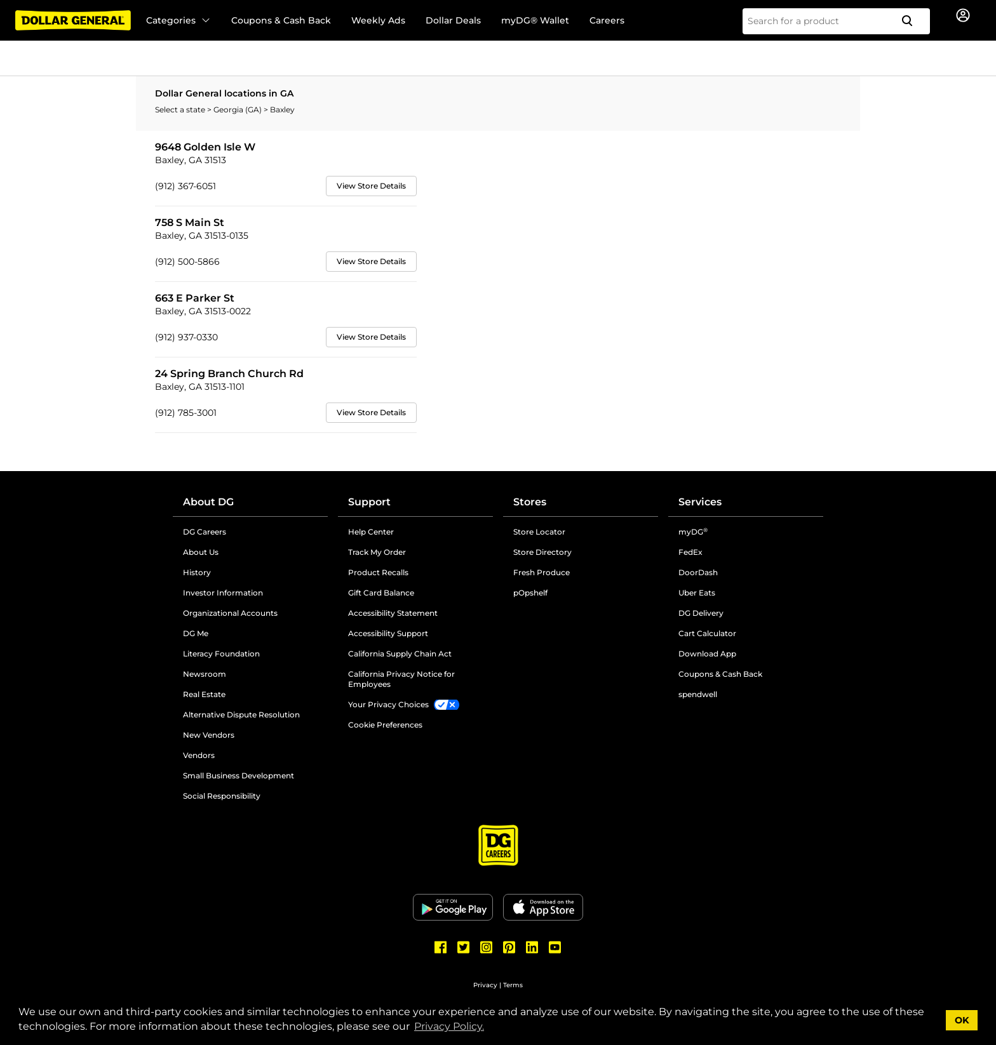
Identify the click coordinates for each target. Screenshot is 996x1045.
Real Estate (204, 694)
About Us (201, 552)
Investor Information (223, 592)
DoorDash (698, 572)
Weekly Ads (378, 20)
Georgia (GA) (238, 109)
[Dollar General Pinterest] (509, 947)
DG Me (195, 633)
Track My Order (377, 552)
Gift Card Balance (381, 592)
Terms (513, 985)
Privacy (485, 985)
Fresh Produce (541, 572)
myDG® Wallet (535, 20)
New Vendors (208, 735)
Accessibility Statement (393, 613)
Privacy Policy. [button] (449, 1026)
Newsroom (204, 674)
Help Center (371, 531)
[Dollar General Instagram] (486, 947)
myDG (693, 531)
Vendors (199, 755)
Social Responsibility (221, 796)
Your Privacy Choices (388, 704)
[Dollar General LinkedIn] (532, 947)
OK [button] (962, 1020)
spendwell (697, 694)
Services (700, 502)
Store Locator (539, 531)
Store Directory (542, 552)
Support (369, 502)
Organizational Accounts (230, 613)
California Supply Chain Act (400, 653)
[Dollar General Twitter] (463, 947)
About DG (208, 502)
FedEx (690, 552)
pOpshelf (530, 592)
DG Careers (204, 531)
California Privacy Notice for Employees (401, 679)
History (197, 572)
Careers (606, 20)
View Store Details (371, 185)
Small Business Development (238, 775)
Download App (707, 653)
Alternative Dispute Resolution (241, 714)
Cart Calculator (707, 633)
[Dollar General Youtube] (555, 947)
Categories (178, 20)
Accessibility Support (388, 633)
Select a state (181, 109)
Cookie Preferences (385, 724)
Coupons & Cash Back (281, 20)
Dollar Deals (453, 20)
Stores (529, 502)
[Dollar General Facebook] (440, 947)
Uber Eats (696, 592)
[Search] (912, 21)
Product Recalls (378, 572)
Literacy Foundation (221, 653)
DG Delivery (700, 613)
